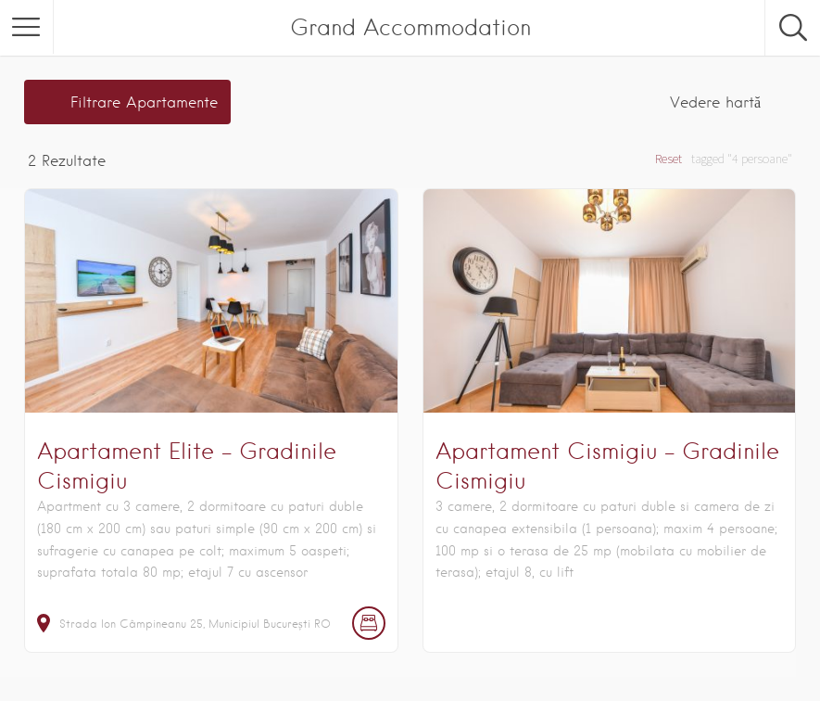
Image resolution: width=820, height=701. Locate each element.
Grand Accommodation (410, 27)
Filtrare (144, 102)
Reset (668, 158)
